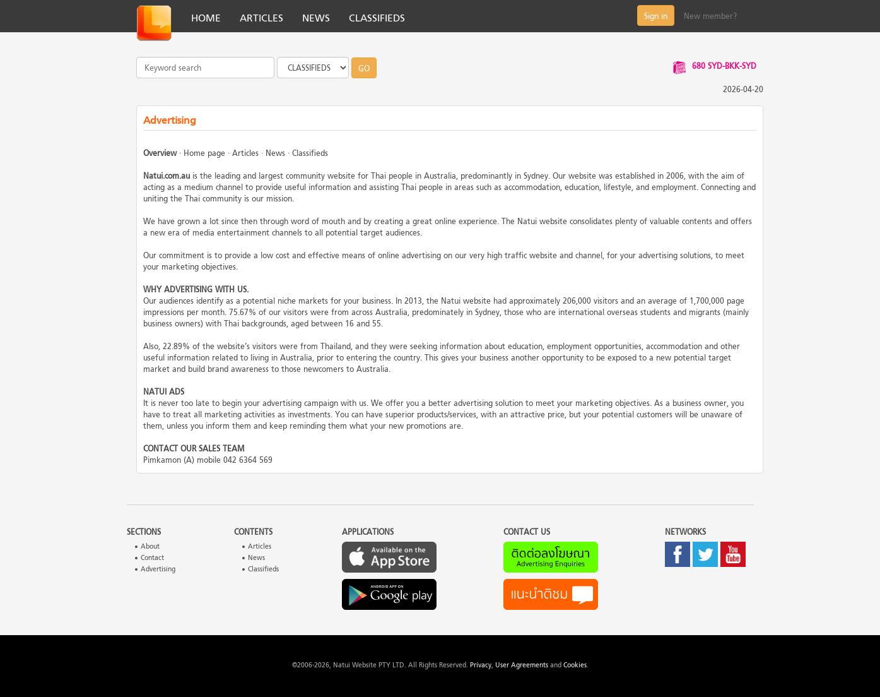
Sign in (655, 17)
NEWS (316, 19)
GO (364, 69)
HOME (206, 19)
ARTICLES (261, 19)
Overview (160, 154)
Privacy (480, 665)
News (275, 154)
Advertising (158, 569)
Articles (245, 154)
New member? (710, 17)
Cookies (575, 665)
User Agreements (521, 665)
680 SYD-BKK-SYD (724, 67)
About (150, 547)
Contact (152, 558)
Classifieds (310, 154)
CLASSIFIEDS (377, 19)
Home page (204, 154)
